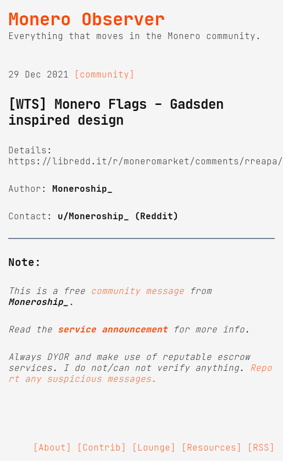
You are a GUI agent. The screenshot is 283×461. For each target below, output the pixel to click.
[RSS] (261, 447)
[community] (104, 74)
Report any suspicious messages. (140, 373)
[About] (52, 447)
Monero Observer (86, 19)
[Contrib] (101, 447)
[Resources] (211, 447)
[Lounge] (154, 447)
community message (137, 290)
